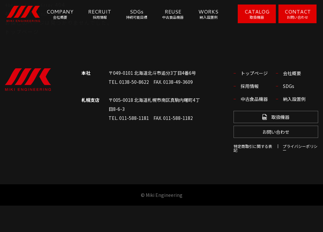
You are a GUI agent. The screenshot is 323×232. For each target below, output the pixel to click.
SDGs (136, 14)
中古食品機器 (254, 99)
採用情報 (250, 86)
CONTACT (298, 14)
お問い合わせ (275, 132)
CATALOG (257, 14)
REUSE (172, 14)
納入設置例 (294, 99)
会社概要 (292, 73)
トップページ (22, 31)
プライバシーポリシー (300, 148)
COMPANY (60, 14)
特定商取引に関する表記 (253, 148)
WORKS (208, 14)
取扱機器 (275, 117)
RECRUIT (99, 14)
